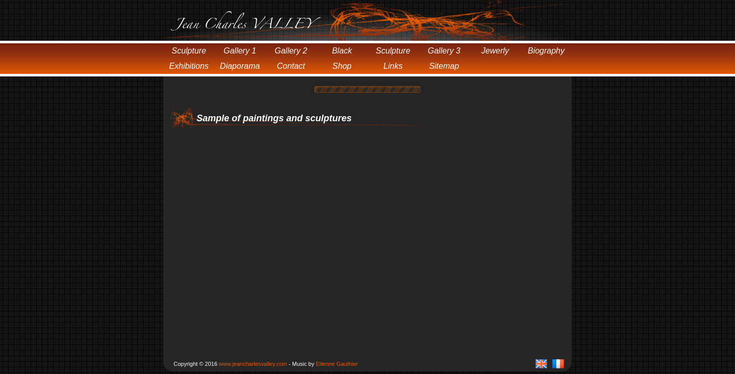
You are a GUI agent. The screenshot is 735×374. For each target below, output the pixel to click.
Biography (546, 50)
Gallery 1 (240, 50)
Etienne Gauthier (337, 364)
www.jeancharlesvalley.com (253, 364)
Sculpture (189, 50)
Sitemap (444, 66)
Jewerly (495, 50)
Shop (341, 66)
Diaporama (240, 66)
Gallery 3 (444, 50)
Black (342, 50)
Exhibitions (188, 66)
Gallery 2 (291, 50)
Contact (291, 66)
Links (392, 66)
